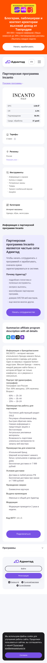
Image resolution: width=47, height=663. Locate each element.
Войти (23, 569)
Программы (23, 548)
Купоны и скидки (15, 180)
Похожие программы (12, 83)
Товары (12, 186)
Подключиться (24, 534)
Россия (9, 156)
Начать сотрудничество (23, 312)
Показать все (11, 160)
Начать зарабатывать (24, 47)
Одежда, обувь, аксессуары (17, 213)
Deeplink (12, 192)
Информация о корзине (18, 177)
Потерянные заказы (17, 183)
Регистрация (23, 576)
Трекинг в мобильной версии (20, 189)
